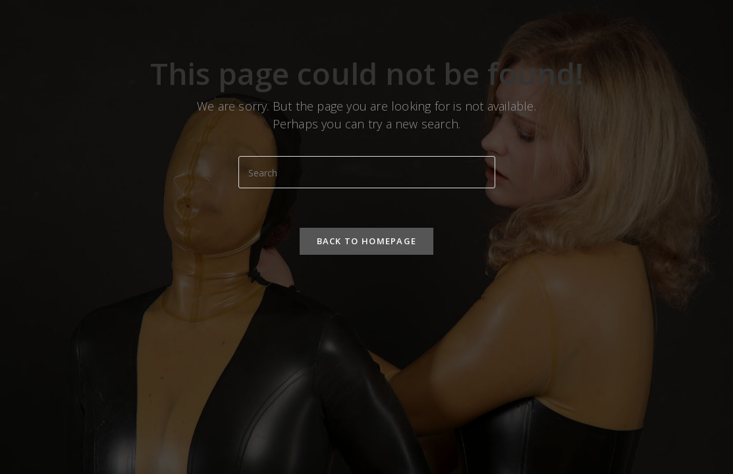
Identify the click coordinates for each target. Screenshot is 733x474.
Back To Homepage (367, 241)
